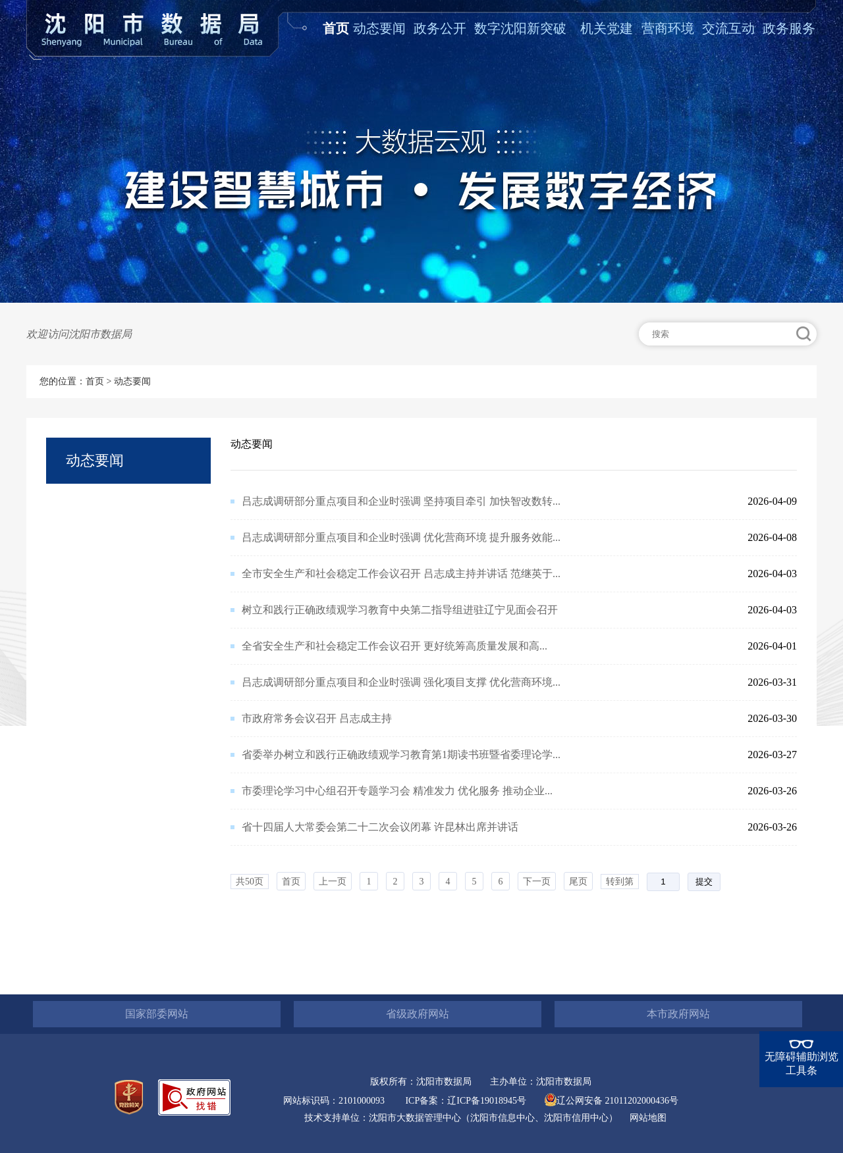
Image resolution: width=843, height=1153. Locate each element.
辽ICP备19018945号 (486, 1101)
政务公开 (440, 28)
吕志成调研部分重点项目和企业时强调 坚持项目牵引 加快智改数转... (401, 501)
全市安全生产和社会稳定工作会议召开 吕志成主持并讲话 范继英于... (401, 573)
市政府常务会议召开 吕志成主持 (317, 718)
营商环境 (667, 28)
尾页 (578, 881)
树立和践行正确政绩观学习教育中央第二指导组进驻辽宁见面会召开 (400, 609)
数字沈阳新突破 (520, 28)
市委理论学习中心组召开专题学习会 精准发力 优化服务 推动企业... (397, 790)
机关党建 (606, 28)
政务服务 (789, 28)
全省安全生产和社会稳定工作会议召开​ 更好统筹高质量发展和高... (394, 646)
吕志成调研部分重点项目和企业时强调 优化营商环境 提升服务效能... (401, 537)
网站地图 (648, 1118)
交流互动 (728, 28)
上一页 (332, 881)
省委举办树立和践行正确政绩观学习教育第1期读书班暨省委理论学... (401, 754)
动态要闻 (379, 28)
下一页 (537, 881)
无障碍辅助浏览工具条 (801, 1063)
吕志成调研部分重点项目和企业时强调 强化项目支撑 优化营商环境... (401, 682)
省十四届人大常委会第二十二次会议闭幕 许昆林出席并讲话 (380, 827)
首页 (336, 28)
